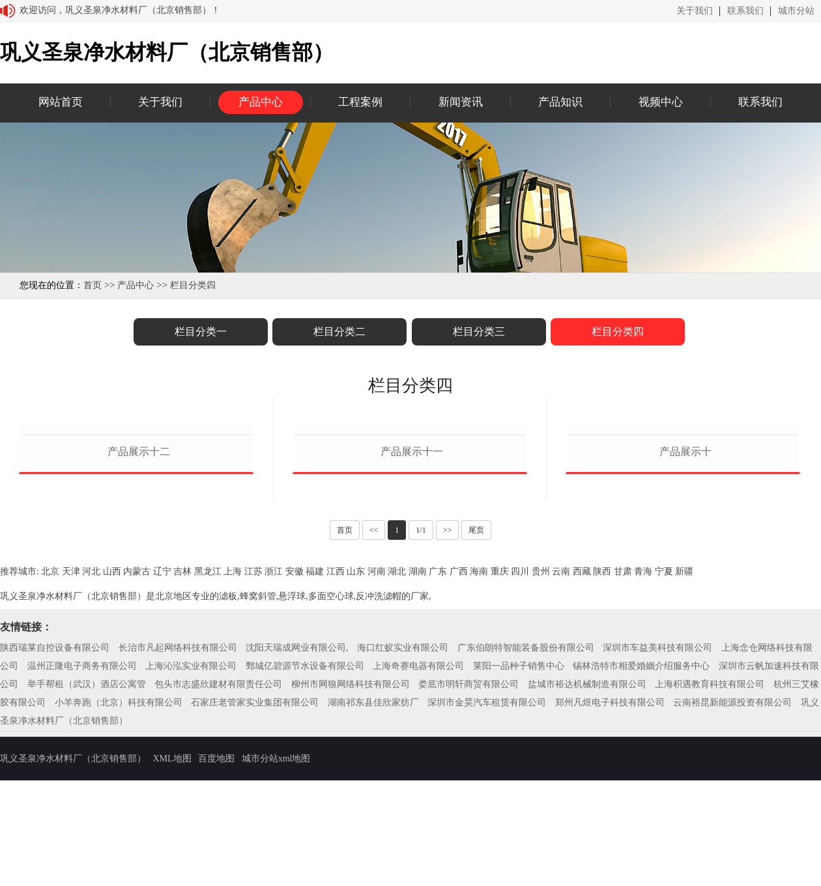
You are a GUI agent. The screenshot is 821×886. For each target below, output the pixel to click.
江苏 (253, 724)
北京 (50, 724)
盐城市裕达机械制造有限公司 (587, 837)
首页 (92, 285)
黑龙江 (208, 724)
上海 (232, 724)
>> (447, 682)
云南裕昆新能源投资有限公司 (732, 855)
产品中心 (260, 102)
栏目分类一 (201, 331)
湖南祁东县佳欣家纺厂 (373, 855)
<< (374, 682)
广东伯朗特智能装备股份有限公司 (525, 800)
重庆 (500, 724)
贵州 (541, 724)
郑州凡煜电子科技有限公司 (610, 855)
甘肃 (623, 724)
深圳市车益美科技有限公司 (657, 800)
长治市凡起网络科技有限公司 (178, 800)
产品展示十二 (139, 604)
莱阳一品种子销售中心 (518, 818)
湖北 (397, 724)
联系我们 (745, 11)
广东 (438, 724)
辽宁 (162, 724)
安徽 (294, 724)
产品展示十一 (412, 604)
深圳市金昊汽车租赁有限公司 (486, 855)
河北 (91, 724)
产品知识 (560, 102)
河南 (376, 724)
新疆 (684, 724)
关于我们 (694, 11)
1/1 (420, 682)
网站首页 (60, 102)
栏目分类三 (479, 331)
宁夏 (664, 724)
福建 (315, 724)
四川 (520, 724)
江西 (335, 724)
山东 (356, 724)
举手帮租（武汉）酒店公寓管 (86, 837)
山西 (112, 724)
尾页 (476, 682)
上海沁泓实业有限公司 (191, 818)
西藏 (582, 724)
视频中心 (661, 102)
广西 (459, 724)
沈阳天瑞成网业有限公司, (297, 800)
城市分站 (796, 11)
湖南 (418, 724)
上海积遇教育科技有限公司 (709, 837)
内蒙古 (137, 724)
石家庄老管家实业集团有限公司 (255, 855)
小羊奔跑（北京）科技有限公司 (118, 855)
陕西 (602, 724)
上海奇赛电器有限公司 (418, 818)
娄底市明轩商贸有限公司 (468, 837)
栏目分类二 (339, 331)
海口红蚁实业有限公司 (402, 800)
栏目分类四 (193, 285)
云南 (561, 724)
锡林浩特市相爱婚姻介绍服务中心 (641, 818)
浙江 (274, 724)
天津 (71, 724)
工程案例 (360, 102)
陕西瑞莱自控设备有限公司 (54, 800)
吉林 (182, 724)
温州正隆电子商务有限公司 (82, 818)
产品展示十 (685, 604)
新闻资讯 (461, 102)
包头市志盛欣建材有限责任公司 (218, 837)
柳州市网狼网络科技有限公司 (350, 837)
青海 (643, 724)
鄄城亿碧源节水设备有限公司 (305, 818)
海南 (479, 724)
